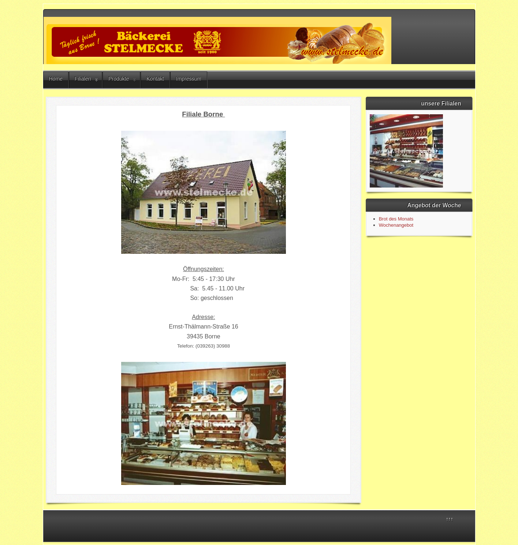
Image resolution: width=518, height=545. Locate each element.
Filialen (83, 79)
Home (56, 79)
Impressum (188, 79)
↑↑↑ (449, 519)
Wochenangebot (396, 225)
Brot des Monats (396, 219)
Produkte (118, 79)
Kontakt (155, 79)
